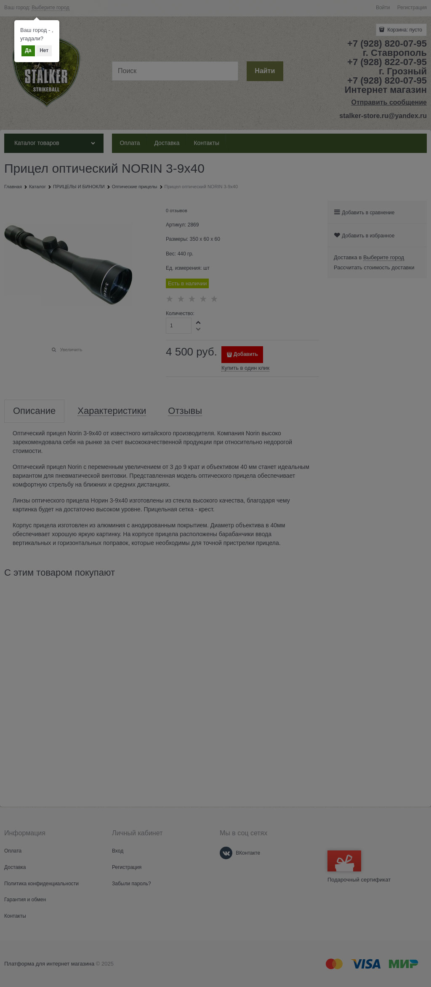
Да (28, 50)
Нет (44, 50)
